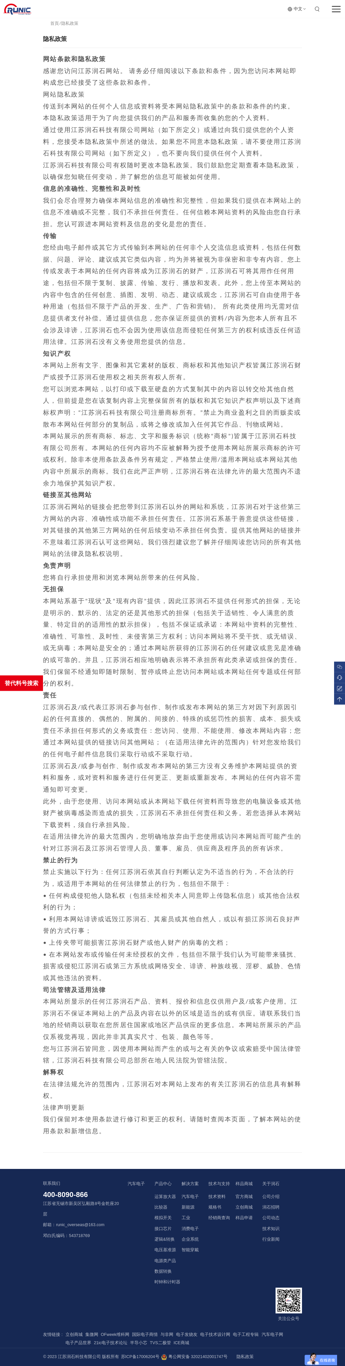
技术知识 (271, 1228)
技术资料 (217, 1196)
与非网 (166, 1334)
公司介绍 (271, 1196)
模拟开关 (163, 1218)
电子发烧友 (186, 1334)
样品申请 (244, 1218)
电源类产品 (165, 1261)
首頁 (54, 23)
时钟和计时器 (167, 1282)
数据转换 (163, 1271)
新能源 (188, 1207)
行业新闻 (271, 1239)
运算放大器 (165, 1196)
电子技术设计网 (215, 1334)
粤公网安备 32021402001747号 (194, 1357)
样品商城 (244, 1183)
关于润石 (271, 1183)
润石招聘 (271, 1207)
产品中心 (163, 1183)
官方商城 (244, 1196)
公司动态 (271, 1218)
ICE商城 (181, 1343)
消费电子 (190, 1228)
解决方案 (190, 1183)
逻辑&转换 (164, 1239)
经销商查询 (219, 1218)
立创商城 (244, 1207)
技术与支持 (219, 1183)
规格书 (214, 1207)
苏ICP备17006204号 (140, 1356)
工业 (186, 1218)
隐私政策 (69, 23)
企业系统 (190, 1239)
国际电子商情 (145, 1334)
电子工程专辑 (246, 1334)
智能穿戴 (190, 1250)
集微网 (91, 1334)
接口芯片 (163, 1228)
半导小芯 (138, 1343)
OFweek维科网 (115, 1334)
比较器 (160, 1207)
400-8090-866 (65, 1194)
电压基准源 (165, 1250)
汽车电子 (136, 1183)
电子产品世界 (78, 1343)
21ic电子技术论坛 (110, 1343)
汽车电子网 (272, 1334)
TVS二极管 (160, 1343)
